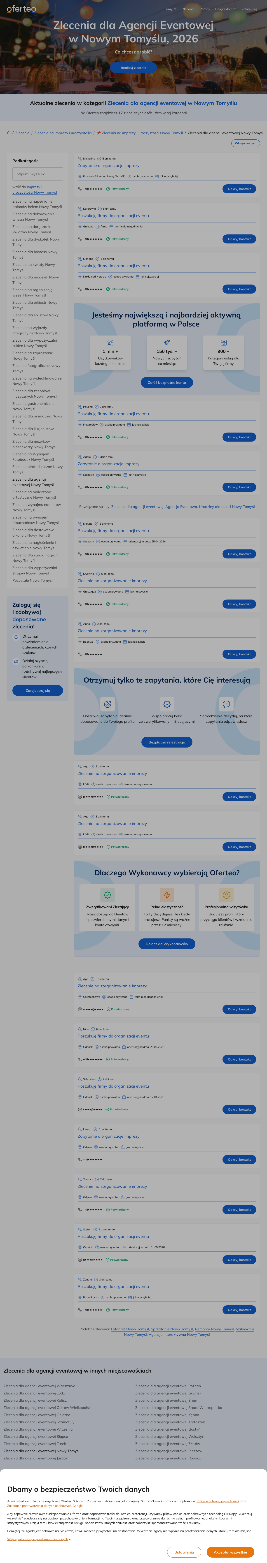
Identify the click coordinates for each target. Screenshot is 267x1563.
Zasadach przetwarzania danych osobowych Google (45, 1506)
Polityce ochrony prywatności (218, 1501)
